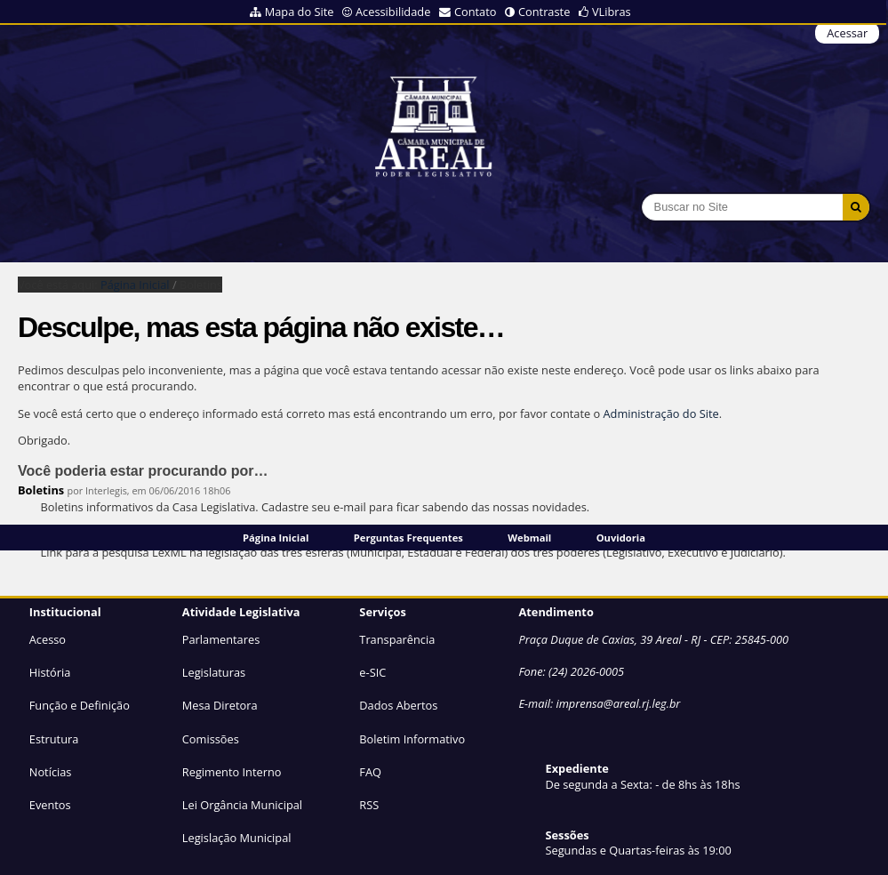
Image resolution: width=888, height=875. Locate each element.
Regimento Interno (232, 772)
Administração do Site (661, 413)
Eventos (50, 805)
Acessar (847, 33)
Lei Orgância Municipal (242, 805)
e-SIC (372, 672)
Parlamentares (221, 639)
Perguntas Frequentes (408, 537)
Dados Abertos (398, 705)
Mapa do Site (299, 12)
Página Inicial (275, 537)
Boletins (41, 490)
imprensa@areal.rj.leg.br (618, 703)
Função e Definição (79, 705)
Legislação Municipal (237, 838)
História (50, 672)
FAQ (370, 772)
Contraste (544, 12)
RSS (369, 805)
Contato (475, 12)
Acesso (47, 639)
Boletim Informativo (412, 739)
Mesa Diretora (220, 705)
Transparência (397, 639)
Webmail (529, 537)
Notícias (50, 772)
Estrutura (54, 739)
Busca (641, 193)
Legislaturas (213, 672)
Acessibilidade (393, 12)
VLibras (611, 12)
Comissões (210, 739)
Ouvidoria (620, 537)
